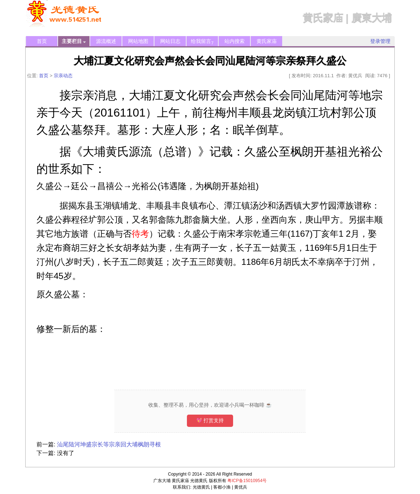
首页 (42, 41)
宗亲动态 (63, 75)
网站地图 (138, 41)
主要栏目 (74, 41)
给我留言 (202, 41)
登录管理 (380, 41)
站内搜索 (234, 41)
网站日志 (170, 41)
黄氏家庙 (267, 41)
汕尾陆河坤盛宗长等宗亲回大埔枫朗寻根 (109, 444)
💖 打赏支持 (210, 420)
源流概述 (106, 41)
